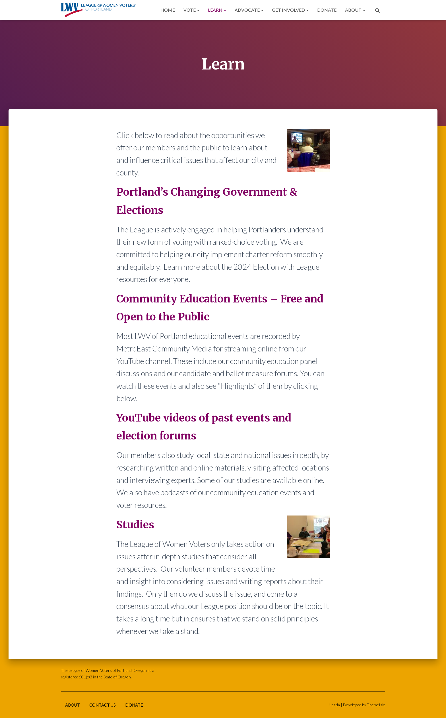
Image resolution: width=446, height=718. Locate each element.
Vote (191, 10)
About (355, 10)
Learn (217, 10)
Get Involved (290, 10)
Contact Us (105, 704)
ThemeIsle (376, 704)
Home (167, 10)
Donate (326, 10)
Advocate (249, 10)
